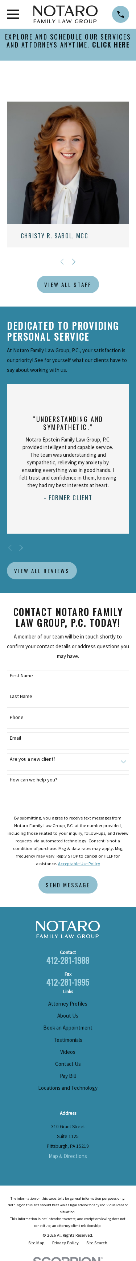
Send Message (68, 885)
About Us (67, 1015)
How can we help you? (33, 780)
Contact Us (68, 1063)
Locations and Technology (68, 1087)
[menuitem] (36, 1243)
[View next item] (74, 262)
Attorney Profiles (67, 1003)
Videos (67, 1051)
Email (15, 738)
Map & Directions (68, 1156)
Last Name (21, 696)
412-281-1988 (67, 960)
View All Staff (67, 284)
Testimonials (68, 1039)
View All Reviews (42, 571)
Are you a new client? (32, 759)
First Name (21, 676)
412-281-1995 (67, 982)
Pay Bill (68, 1075)
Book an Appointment (67, 1027)
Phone (17, 717)
